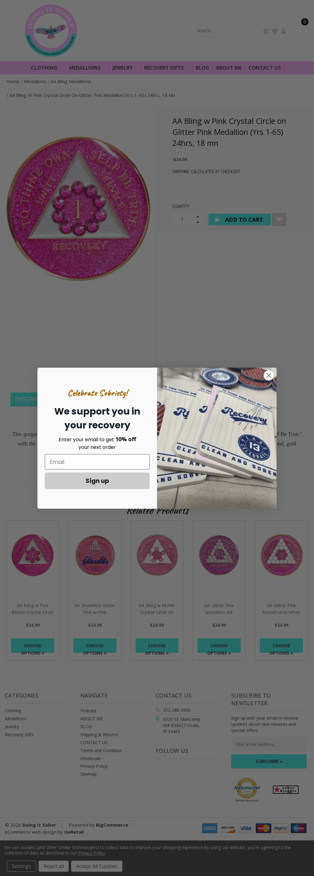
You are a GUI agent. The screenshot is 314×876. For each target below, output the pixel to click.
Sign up (97, 480)
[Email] (97, 461)
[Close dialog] (268, 375)
